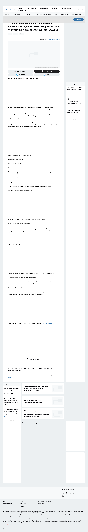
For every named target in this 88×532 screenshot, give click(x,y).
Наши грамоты (23, 503)
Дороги (16, 34)
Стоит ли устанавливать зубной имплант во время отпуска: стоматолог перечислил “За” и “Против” (34, 376)
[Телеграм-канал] (20, 74)
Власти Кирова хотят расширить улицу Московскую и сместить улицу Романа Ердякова (34, 364)
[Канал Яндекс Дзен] (47, 71)
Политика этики (41, 503)
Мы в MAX (55, 8)
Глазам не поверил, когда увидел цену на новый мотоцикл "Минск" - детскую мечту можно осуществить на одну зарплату (34, 370)
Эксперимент (17, 14)
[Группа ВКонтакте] (63, 493)
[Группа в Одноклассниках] (66, 493)
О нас (4, 501)
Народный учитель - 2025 (61, 14)
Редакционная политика (42, 504)
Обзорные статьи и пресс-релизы (44, 501)
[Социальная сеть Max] (47, 74)
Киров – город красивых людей (43, 14)
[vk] (10, 330)
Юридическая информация (8, 508)
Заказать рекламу (66, 8)
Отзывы (21, 501)
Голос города (28, 14)
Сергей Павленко (54, 39)
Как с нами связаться (7, 504)
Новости (20, 8)
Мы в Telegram (44, 8)
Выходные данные (23, 508)
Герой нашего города (77, 14)
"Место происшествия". (48, 323)
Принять (78, 19)
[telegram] (14, 330)
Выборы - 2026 (22, 10)
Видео (21, 34)
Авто (10, 34)
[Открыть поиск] (78, 9)
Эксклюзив (7, 14)
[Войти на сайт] (82, 9)
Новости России (31, 8)
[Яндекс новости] (20, 71)
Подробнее (45, 512)
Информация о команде (7, 503)
